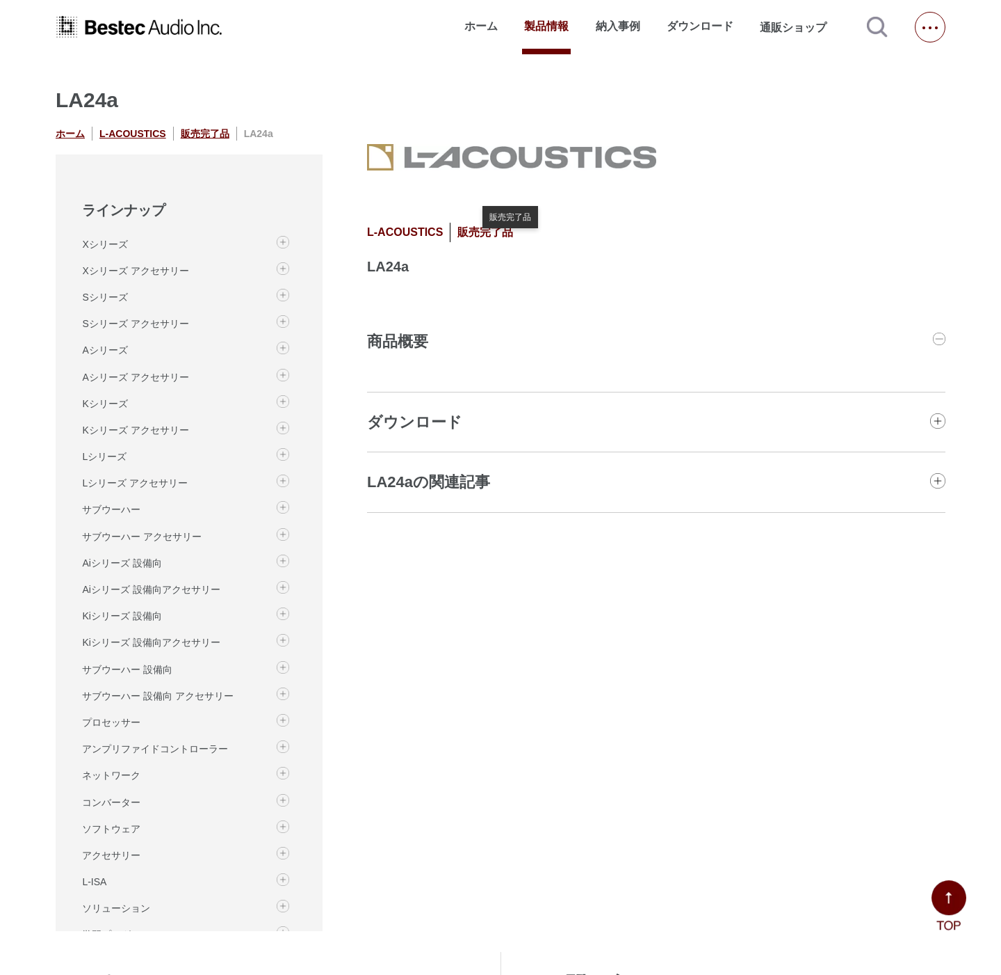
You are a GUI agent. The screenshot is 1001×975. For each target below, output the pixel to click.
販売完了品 (205, 133)
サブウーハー (111, 509)
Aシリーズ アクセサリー (135, 377)
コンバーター (111, 802)
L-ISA (94, 881)
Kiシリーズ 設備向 (121, 615)
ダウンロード (700, 26)
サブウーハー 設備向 (127, 669)
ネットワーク (111, 775)
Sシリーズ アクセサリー (135, 323)
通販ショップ (799, 27)
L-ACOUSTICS (132, 133)
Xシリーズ (104, 244)
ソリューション (116, 908)
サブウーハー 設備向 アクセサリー (158, 695)
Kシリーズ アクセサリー (135, 430)
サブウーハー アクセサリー (142, 536)
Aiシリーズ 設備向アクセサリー (151, 589)
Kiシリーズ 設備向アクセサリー (151, 642)
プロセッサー (111, 722)
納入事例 (618, 26)
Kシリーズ (104, 403)
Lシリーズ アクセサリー (135, 483)
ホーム (481, 26)
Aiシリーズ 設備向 (121, 563)
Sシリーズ (104, 297)
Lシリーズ (104, 456)
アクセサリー (111, 855)
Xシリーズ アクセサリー (135, 270)
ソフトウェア (111, 828)
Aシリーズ (104, 350)
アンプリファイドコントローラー (155, 748)
